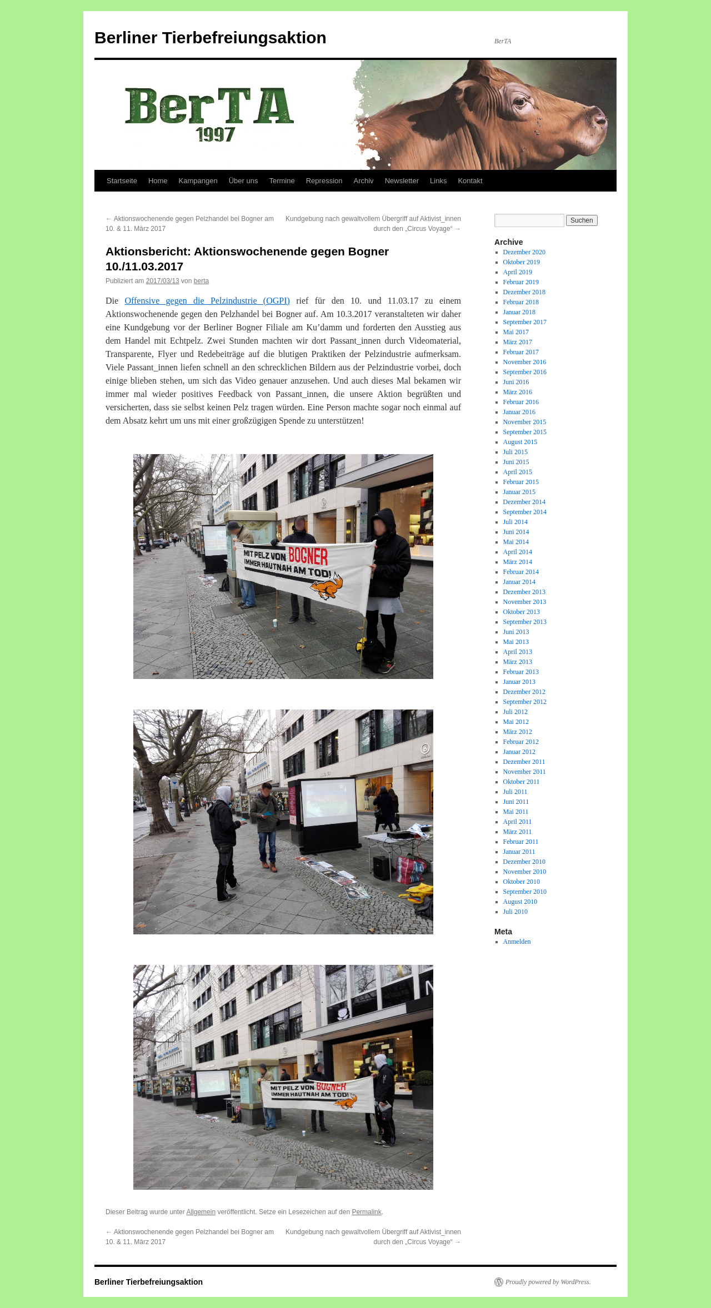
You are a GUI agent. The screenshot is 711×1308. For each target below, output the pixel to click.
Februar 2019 (521, 282)
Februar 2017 (521, 352)
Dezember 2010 (524, 862)
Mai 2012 (516, 722)
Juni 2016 (516, 382)
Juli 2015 (515, 452)
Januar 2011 (519, 852)
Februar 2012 (521, 742)
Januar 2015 (519, 492)
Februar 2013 (521, 672)
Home (158, 181)
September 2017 (525, 322)
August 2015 (520, 442)
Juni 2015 (516, 462)
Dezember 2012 (524, 692)
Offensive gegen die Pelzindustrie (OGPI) (206, 300)
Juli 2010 (515, 911)
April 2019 (517, 272)
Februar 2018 (521, 302)
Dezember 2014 (524, 502)
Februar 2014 (521, 572)
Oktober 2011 (521, 782)
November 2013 (525, 602)
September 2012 (525, 702)
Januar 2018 (519, 312)
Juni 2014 (516, 532)
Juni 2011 (516, 802)
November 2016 (525, 362)
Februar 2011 (521, 842)
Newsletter (402, 181)
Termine (281, 181)
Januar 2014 (519, 582)
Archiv (364, 181)
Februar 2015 (521, 482)
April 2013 (517, 652)
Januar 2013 (519, 682)
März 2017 (517, 342)
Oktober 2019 (521, 262)
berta (201, 281)
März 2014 (517, 562)
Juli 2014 (515, 522)
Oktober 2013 (521, 612)
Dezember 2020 (524, 252)
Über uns (243, 181)
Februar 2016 (521, 402)
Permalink (366, 1212)
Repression (324, 181)
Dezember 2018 (524, 292)
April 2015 (517, 472)
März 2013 (517, 662)
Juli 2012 (515, 712)
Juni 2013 (516, 632)
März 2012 (517, 732)
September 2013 (525, 622)
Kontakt (470, 181)
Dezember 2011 (524, 762)
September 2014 (525, 512)
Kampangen (198, 181)
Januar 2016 (519, 412)
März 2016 (517, 392)
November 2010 (525, 872)
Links (438, 181)
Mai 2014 (516, 542)
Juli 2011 (515, 792)
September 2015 (525, 432)
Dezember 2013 (524, 592)
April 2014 (517, 552)
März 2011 (517, 832)
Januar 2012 (519, 752)
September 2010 (525, 892)
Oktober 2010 (521, 882)
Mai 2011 (516, 812)
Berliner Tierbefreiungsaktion (210, 37)
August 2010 (520, 901)
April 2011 (517, 822)
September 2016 (525, 372)
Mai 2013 (516, 642)
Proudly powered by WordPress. (548, 1282)
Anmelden (517, 941)
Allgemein (201, 1212)
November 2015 (525, 422)
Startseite (122, 181)
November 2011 (524, 772)
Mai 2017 (516, 332)
